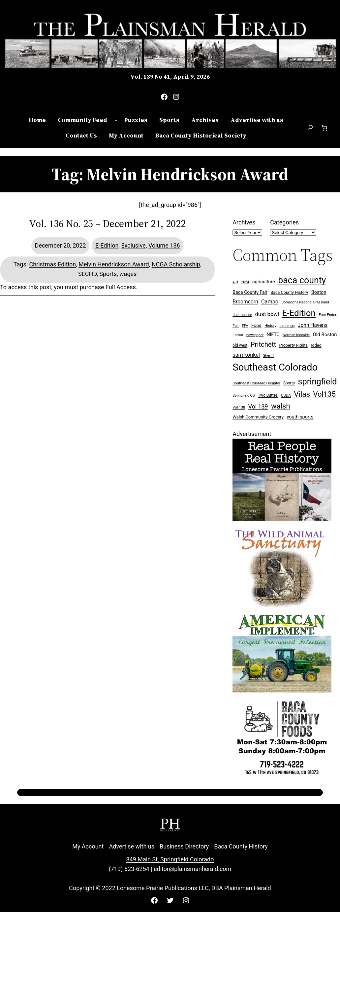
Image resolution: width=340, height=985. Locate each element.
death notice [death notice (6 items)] (242, 315)
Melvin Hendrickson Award (113, 264)
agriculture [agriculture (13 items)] (263, 282)
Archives (243, 222)
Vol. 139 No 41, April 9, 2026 (170, 76)
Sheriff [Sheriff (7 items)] (268, 355)
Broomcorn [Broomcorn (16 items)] (245, 302)
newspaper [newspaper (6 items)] (254, 335)
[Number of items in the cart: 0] (324, 127)
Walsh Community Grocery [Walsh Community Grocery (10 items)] (258, 416)
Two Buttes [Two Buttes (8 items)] (268, 395)
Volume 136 (164, 245)
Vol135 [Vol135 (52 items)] (324, 394)
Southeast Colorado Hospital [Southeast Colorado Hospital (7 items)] (256, 383)
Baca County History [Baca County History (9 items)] (289, 292)
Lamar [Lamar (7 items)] (237, 335)
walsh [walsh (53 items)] (280, 406)
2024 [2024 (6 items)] (245, 282)
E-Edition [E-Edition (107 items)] (299, 313)
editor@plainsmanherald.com (192, 868)
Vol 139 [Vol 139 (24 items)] (258, 406)
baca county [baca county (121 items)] (302, 280)
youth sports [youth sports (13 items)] (300, 417)
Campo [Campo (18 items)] (269, 301)
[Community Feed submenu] (116, 120)
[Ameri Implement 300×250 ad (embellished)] (281, 690)
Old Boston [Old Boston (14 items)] (325, 334)
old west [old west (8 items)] (239, 345)
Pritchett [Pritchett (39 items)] (263, 344)
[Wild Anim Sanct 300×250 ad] (281, 604)
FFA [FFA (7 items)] (245, 326)
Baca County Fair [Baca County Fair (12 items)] (249, 292)
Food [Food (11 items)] (256, 325)
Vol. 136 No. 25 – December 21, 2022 (107, 224)
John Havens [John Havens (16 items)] (312, 325)
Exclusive (133, 245)
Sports (108, 273)
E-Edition (106, 245)
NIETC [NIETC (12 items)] (272, 334)
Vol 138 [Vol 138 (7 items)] (238, 407)
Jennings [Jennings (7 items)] (287, 326)
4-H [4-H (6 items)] (235, 282)
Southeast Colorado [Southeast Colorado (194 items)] (275, 367)
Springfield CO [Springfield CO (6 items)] (243, 395)
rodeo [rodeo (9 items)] (316, 345)
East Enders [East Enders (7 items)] (328, 315)
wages (128, 273)
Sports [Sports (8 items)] (289, 383)
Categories (284, 222)
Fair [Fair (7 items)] (235, 326)
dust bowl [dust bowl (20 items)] (267, 314)
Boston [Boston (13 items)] (318, 292)
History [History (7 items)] (270, 326)
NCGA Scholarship (176, 264)
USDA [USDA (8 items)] (286, 395)
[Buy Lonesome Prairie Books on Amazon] (281, 519)
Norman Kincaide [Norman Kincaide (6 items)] (296, 335)
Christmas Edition (52, 264)
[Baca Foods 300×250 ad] (281, 775)
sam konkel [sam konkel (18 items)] (246, 355)
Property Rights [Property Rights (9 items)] (293, 345)
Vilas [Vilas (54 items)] (302, 394)
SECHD (87, 273)
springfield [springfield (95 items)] (317, 381)
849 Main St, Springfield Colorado (170, 859)
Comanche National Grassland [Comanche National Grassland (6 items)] (305, 302)
